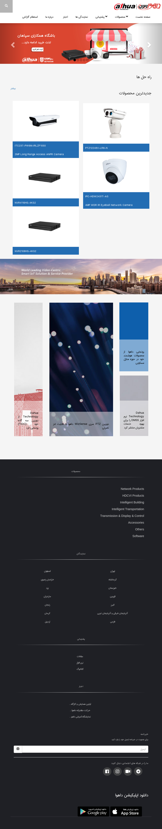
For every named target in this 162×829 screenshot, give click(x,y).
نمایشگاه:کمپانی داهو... (80, 716)
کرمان (47, 613)
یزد (47, 588)
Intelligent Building (132, 502)
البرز (112, 605)
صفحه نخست (143, 16)
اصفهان (47, 571)
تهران (112, 571)
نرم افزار (80, 663)
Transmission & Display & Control (122, 515)
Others (139, 529)
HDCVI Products (133, 495)
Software (138, 536)
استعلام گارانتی (30, 16)
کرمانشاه (113, 579)
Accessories (136, 522)
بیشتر (13, 88)
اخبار (65, 16)
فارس (112, 621)
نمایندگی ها (82, 16)
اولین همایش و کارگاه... (80, 704)
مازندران (47, 596)
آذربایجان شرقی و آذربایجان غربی (112, 613)
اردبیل (47, 621)
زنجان (47, 605)
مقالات (80, 656)
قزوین (112, 596)
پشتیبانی (101, 16)
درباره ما (50, 16)
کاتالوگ (80, 669)
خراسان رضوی (47, 579)
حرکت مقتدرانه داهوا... (80, 710)
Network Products (132, 489)
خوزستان (112, 588)
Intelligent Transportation (128, 509)
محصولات (121, 16)
